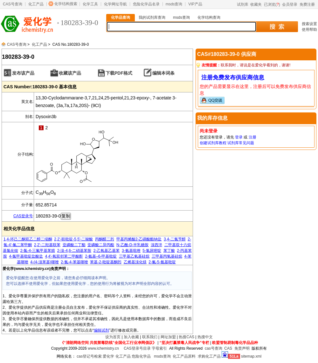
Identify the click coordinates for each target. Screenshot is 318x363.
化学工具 (90, 4)
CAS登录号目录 (137, 348)
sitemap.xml (251, 356)
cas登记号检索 (89, 356)
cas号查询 (213, 348)
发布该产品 (23, 73)
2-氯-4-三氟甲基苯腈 (37, 250)
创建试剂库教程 (213, 143)
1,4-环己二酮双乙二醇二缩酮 (27, 239)
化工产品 (36, 4)
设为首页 (113, 337)
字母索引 (159, 348)
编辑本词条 (163, 73)
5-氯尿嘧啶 (151, 250)
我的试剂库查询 (152, 17)
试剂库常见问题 (240, 143)
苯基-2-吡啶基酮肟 (105, 262)
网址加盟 (168, 337)
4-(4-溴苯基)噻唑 (44, 262)
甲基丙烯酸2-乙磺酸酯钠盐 (139, 239)
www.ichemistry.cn (103, 348)
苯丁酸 (169, 250)
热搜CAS (186, 337)
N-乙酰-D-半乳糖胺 (132, 245)
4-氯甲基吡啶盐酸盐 (26, 256)
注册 (252, 137)
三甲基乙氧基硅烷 (134, 256)
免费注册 (307, 4)
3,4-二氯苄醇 (175, 239)
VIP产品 (195, 4)
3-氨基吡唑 (131, 250)
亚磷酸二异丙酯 (100, 245)
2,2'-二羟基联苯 (47, 245)
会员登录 (289, 4)
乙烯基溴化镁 (135, 262)
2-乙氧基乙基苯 (106, 250)
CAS (228, 348)
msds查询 (174, 4)
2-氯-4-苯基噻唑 (74, 262)
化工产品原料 (184, 356)
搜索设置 (309, 24)
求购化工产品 (209, 356)
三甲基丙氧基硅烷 (167, 256)
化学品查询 (120, 17)
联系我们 (149, 337)
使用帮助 (309, 29)
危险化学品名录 (146, 4)
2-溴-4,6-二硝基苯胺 (74, 250)
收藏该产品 (70, 73)
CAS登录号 (23, 216)
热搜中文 (205, 337)
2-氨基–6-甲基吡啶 (101, 256)
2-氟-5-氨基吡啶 (162, 262)
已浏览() (272, 4)
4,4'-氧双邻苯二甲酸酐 (64, 256)
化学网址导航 (115, 4)
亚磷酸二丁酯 (74, 245)
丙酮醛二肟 (104, 239)
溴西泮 (156, 245)
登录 (239, 137)
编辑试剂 (101, 330)
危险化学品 (141, 356)
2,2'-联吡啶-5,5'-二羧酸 (73, 239)
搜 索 (277, 26)
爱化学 (108, 356)
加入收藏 (131, 337)
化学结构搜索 (65, 4)
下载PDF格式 (119, 73)
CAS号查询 (12, 4)
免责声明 (242, 348)
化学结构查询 (208, 17)
